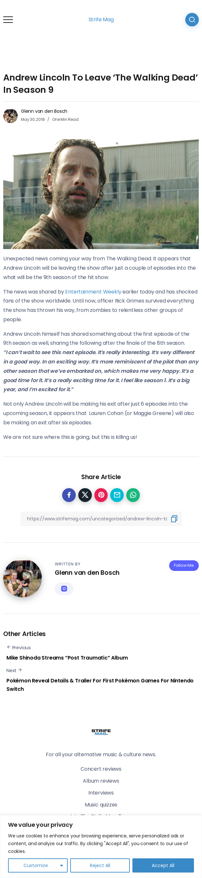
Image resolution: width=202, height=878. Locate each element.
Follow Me (184, 565)
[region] (101, 846)
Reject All (100, 865)
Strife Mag (101, 19)
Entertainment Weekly (93, 291)
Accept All (163, 865)
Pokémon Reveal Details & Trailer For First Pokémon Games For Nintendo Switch (100, 685)
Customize (36, 865)
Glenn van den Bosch (44, 111)
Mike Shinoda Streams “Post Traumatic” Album (67, 657)
